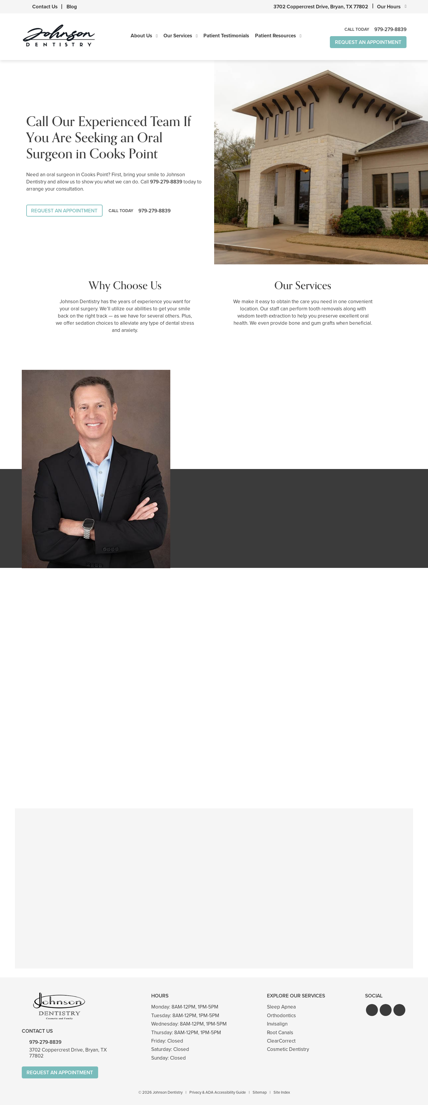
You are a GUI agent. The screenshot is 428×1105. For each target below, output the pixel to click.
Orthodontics (281, 1015)
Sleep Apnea (281, 1007)
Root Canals (280, 1032)
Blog (72, 6)
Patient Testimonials (226, 36)
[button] (372, 1010)
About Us (141, 36)
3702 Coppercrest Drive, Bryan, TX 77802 (321, 6)
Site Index (282, 1092)
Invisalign (277, 1024)
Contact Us (45, 6)
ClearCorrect (281, 1041)
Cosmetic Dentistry (288, 1049)
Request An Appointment (368, 42)
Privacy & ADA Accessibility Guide (217, 1092)
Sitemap (260, 1092)
